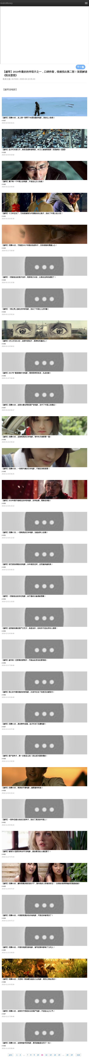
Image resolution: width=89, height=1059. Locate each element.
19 (72, 1055)
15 (59, 1055)
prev (10, 1055)
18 (67, 1055)
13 (51, 1055)
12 (46, 1055)
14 (55, 1055)
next (78, 1055)
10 (38, 1055)
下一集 (80, 67)
